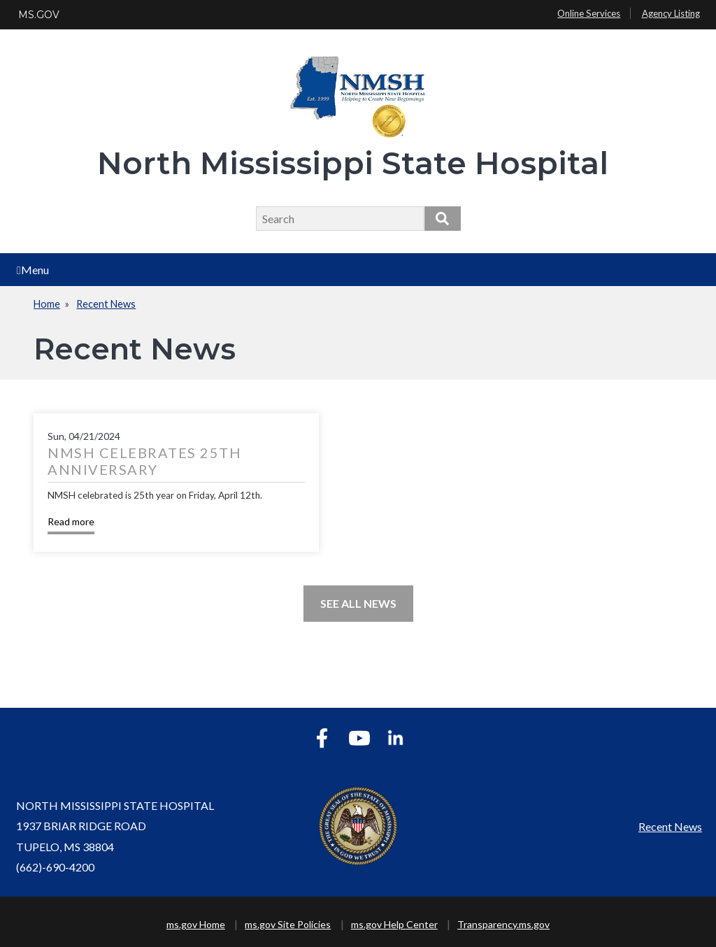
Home (47, 304)
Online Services (588, 13)
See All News (358, 603)
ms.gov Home (195, 924)
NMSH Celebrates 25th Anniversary (144, 461)
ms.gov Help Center (394, 924)
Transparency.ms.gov (503, 924)
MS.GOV (38, 14)
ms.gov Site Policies (288, 924)
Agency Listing (671, 13)
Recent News (106, 304)
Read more (71, 521)
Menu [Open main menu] (33, 269)
